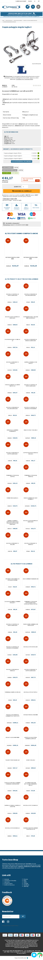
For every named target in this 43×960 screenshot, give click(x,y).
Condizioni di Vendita (10, 880)
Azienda (6, 879)
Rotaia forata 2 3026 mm (31, 714)
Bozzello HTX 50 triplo (30, 692)
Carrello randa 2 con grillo (30, 363)
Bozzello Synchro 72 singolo (30, 544)
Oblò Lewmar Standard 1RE (30, 579)
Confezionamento (8, 167)
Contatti (26, 883)
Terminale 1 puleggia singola (30, 476)
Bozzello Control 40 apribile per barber (30, 408)
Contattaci (6, 225)
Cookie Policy (14, 925)
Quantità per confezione (10, 170)
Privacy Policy (8, 883)
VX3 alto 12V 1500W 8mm (12, 737)
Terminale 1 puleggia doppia (12, 476)
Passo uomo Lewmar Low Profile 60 (30, 625)
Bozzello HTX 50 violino (31, 647)
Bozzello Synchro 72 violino (12, 544)
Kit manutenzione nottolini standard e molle (30, 784)
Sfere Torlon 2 (30, 760)
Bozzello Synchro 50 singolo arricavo (30, 340)
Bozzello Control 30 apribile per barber (12, 647)
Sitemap (26, 886)
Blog (30, 1)
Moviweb (25, 958)
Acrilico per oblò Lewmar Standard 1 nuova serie (12, 783)
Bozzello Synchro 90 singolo (12, 670)
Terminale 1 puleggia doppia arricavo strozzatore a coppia (30, 603)
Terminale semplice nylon (12, 692)
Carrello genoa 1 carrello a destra (12, 806)
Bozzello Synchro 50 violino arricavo (12, 408)
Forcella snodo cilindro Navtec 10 (12, 385)
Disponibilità (6, 173)
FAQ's (25, 882)
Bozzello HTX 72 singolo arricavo (12, 317)
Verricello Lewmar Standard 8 (12, 431)
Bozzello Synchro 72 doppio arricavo (30, 670)
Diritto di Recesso (9, 885)
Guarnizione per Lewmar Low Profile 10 (30, 828)
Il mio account (21, 1)
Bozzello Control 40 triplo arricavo (12, 295)
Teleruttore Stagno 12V (12, 760)
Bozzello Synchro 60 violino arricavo (30, 295)
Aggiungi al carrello (21, 191)
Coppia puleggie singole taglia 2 (30, 453)
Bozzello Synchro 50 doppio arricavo (12, 453)
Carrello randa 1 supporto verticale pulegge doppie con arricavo (12, 522)
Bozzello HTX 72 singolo (30, 805)
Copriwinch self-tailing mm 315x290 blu (30, 317)
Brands (26, 879)
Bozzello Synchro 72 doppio (12, 363)
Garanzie (7, 882)
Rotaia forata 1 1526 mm (12, 258)
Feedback (26, 885)
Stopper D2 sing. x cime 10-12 (12, 340)
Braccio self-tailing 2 (30, 430)
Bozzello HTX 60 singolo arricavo (30, 521)
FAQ (27, 225)
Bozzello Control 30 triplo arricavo (30, 385)
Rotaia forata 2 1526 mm (30, 258)
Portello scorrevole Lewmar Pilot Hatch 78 (12, 715)
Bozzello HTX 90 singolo (12, 828)
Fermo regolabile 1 (12, 498)
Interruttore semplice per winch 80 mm (12, 579)
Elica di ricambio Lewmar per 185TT (12, 602)
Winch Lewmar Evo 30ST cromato (30, 498)
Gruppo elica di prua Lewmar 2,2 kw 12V (30, 738)
